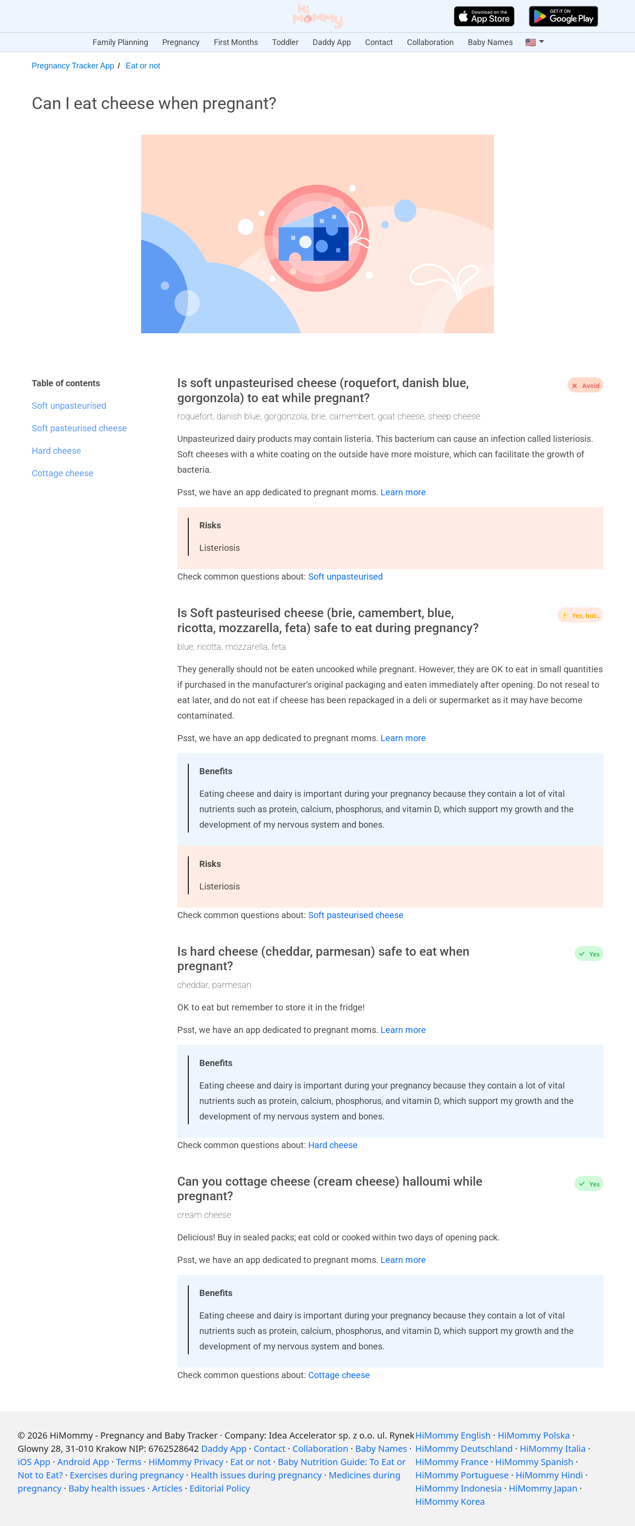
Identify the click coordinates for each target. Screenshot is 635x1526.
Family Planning (120, 42)
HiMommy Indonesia (458, 1488)
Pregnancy (181, 42)
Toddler (285, 42)
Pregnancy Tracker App (73, 65)
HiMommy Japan (543, 1488)
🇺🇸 (530, 42)
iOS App (34, 1462)
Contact (379, 42)
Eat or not (143, 65)
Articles (167, 1488)
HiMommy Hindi (549, 1475)
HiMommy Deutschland (464, 1448)
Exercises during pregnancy (126, 1475)
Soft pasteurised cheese (355, 915)
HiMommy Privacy (186, 1462)
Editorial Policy (220, 1488)
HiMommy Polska (534, 1435)
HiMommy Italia (553, 1448)
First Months (236, 42)
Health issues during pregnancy (255, 1475)
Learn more (403, 492)
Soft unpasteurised (345, 576)
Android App (83, 1462)
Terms (129, 1462)
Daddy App (332, 42)
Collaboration (430, 42)
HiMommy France (452, 1462)
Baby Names (490, 42)
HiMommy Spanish (534, 1462)
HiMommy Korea (450, 1501)
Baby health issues (106, 1488)
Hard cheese (333, 1145)
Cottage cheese (339, 1375)
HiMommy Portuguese (462, 1475)
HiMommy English (453, 1435)
